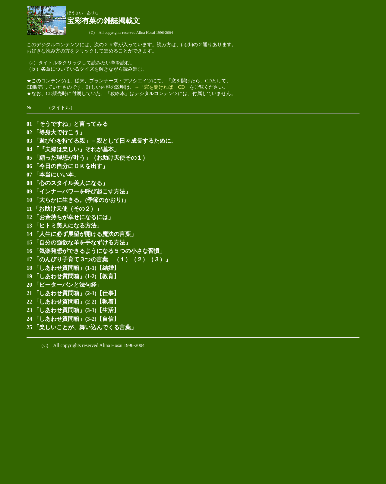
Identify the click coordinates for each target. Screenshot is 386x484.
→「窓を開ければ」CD (159, 87)
